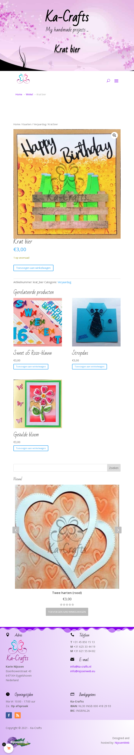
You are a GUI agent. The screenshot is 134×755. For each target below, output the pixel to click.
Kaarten (26, 124)
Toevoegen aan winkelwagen (33, 268)
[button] (114, 135)
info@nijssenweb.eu (82, 671)
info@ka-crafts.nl (80, 666)
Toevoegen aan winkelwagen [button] (31, 366)
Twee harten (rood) (67, 593)
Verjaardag (40, 124)
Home (16, 124)
